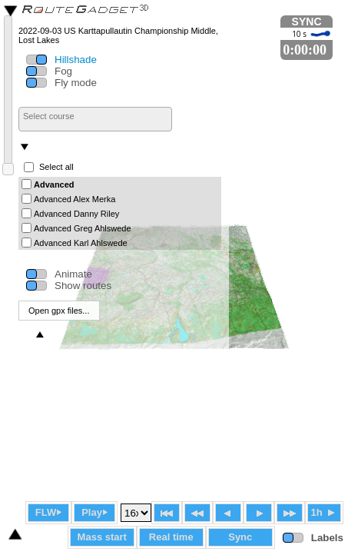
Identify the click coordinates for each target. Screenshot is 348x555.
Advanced (54, 183)
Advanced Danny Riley (76, 213)
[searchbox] (95, 116)
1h (323, 512)
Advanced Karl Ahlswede (81, 242)
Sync (240, 537)
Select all (56, 166)
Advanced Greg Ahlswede (82, 227)
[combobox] (95, 119)
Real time (171, 537)
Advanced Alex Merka (74, 198)
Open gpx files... (59, 310)
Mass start (102, 537)
